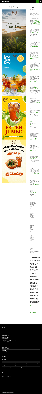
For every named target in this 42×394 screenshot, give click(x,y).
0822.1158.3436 (33, 26)
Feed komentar (33, 310)
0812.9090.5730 (35, 32)
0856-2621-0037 (36, 140)
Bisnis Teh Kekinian (5, 334)
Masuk (31, 305)
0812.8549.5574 (37, 95)
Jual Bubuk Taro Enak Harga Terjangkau (9, 340)
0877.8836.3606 (36, 112)
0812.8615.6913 (37, 20)
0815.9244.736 (33, 69)
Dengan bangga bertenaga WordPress (8, 392)
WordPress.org (33, 312)
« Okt (3, 372)
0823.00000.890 (33, 150)
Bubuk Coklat (4, 343)
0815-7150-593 (33, 139)
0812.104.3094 (37, 87)
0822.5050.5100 (37, 22)
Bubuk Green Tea (5, 347)
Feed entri (32, 307)
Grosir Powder (5, 1)
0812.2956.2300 (36, 23)
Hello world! (4, 350)
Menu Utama (40, 1)
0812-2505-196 (37, 157)
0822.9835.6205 (36, 24)
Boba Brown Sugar (5, 337)
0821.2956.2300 (33, 192)
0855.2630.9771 (36, 102)
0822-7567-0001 (33, 56)
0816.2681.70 (36, 106)
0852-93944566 (36, 163)
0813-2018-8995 (36, 129)
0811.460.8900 (36, 184)
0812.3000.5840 (36, 21)
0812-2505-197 (33, 158)
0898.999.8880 (37, 108)
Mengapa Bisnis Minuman (6, 330)
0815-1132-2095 (36, 138)
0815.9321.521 (36, 88)
